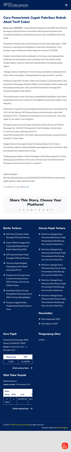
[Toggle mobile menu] (66, 5)
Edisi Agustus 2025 (49, 323)
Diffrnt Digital (62, 428)
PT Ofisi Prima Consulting (19, 425)
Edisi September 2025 (50, 319)
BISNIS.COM (24, 187)
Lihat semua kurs (22, 368)
